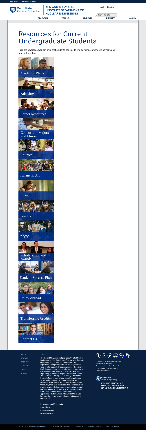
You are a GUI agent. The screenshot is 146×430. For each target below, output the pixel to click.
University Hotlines (47, 410)
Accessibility (45, 407)
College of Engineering (28, 1)
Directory (110, 7)
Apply (102, 7)
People (65, 18)
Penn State (13, 1)
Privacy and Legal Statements (51, 404)
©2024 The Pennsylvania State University (32, 426)
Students (87, 18)
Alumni (133, 18)
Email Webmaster (47, 413)
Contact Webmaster (112, 426)
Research (43, 18)
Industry (110, 18)
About (23, 354)
